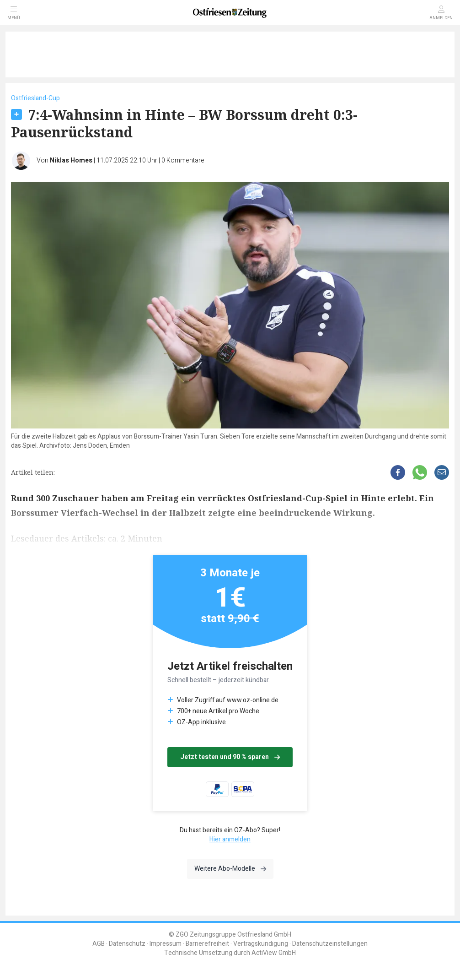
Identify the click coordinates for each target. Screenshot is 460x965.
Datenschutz (127, 944)
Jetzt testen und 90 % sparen (230, 757)
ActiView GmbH (273, 953)
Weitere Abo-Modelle (230, 868)
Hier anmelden (230, 839)
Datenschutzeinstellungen (330, 944)
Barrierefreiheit (207, 944)
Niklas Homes (71, 160)
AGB (98, 944)
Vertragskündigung (260, 944)
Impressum (166, 944)
